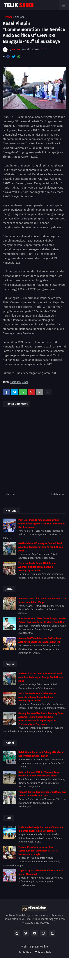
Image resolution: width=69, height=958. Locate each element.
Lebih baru (11, 494)
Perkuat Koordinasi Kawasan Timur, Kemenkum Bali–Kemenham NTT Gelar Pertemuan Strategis (38, 851)
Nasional (20, 17)
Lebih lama (57, 494)
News (25, 382)
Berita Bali (24, 952)
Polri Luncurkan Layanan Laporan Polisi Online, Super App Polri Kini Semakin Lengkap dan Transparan (41, 523)
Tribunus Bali (43, 952)
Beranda (8, 17)
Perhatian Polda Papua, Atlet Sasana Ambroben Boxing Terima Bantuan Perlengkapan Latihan (37, 567)
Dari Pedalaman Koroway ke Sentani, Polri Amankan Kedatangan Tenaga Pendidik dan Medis (40, 547)
